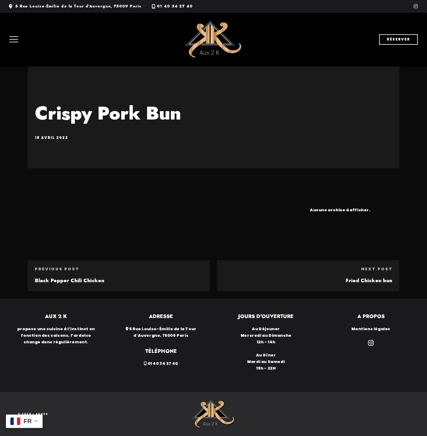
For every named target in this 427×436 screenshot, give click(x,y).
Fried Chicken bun (369, 280)
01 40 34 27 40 (175, 6)
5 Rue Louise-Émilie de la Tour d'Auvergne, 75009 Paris (78, 6)
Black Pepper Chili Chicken (69, 280)
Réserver (398, 39)
